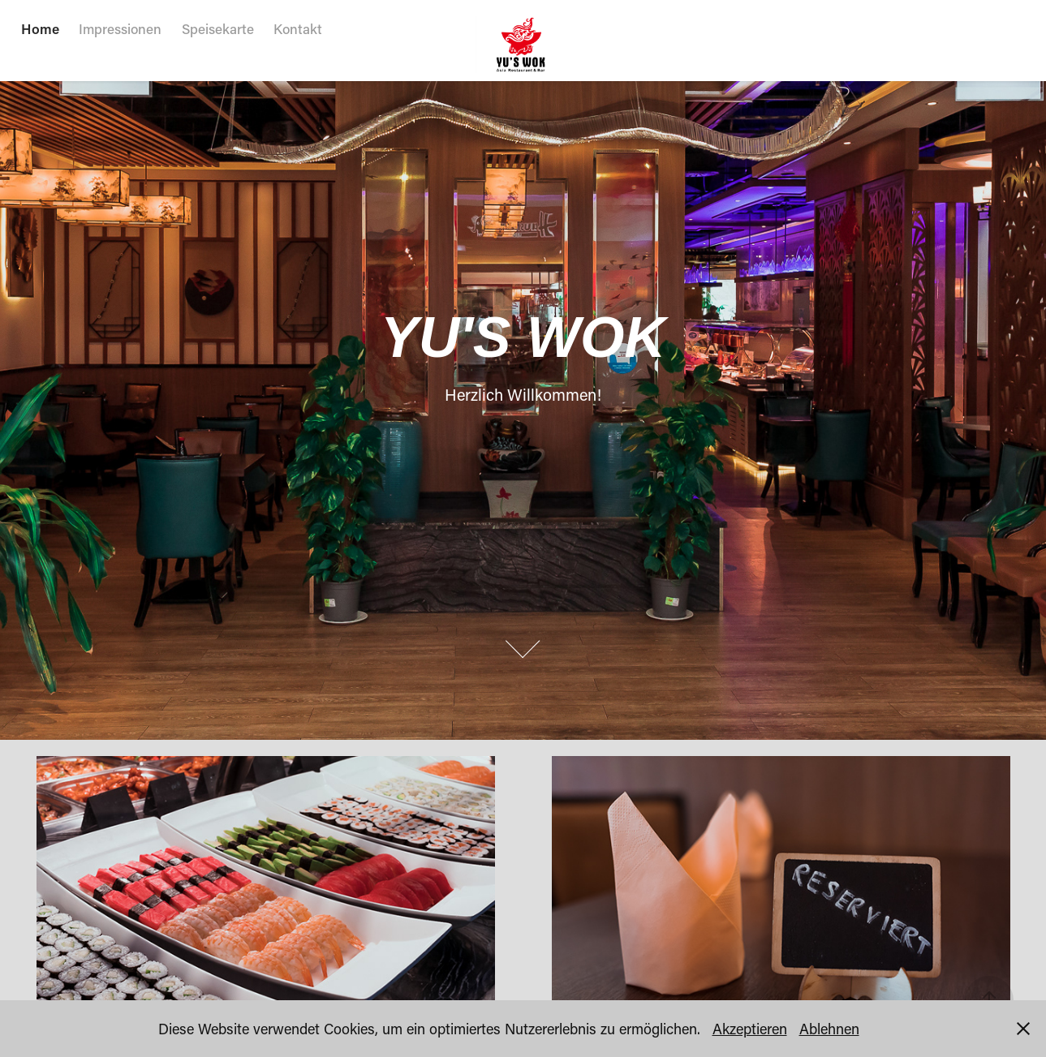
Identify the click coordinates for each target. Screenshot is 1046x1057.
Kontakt (297, 28)
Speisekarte (218, 28)
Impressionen (120, 28)
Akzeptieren (749, 1028)
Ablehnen (829, 1028)
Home (40, 28)
